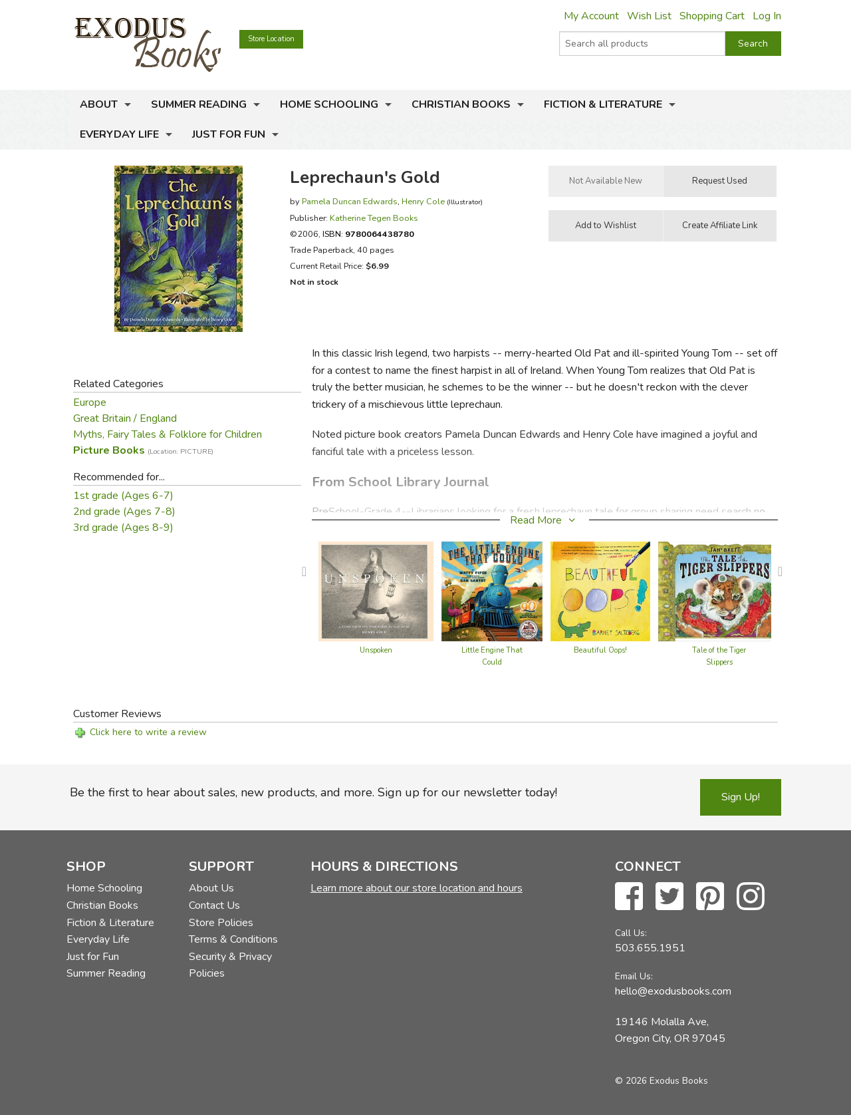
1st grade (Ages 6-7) (123, 495)
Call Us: (631, 933)
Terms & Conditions (233, 939)
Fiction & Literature (603, 104)
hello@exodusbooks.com (673, 991)
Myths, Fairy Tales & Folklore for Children (167, 434)
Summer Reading (199, 104)
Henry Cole (423, 201)
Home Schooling (329, 104)
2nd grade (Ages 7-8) (124, 511)
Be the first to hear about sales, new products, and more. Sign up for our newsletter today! (313, 792)
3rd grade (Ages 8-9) (123, 527)
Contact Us (214, 905)
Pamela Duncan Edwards (350, 201)
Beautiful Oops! (600, 650)
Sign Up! (740, 797)
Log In (767, 16)
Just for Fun (228, 134)
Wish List (649, 16)
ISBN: (368, 233)
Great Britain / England (125, 418)
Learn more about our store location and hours (416, 888)
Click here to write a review (148, 732)
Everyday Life (119, 134)
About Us (211, 888)
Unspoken (376, 650)
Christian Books (461, 104)
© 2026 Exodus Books (661, 1080)
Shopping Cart (712, 16)
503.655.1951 (650, 948)
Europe (89, 402)
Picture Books (143, 450)
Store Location (271, 39)
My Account (591, 16)
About (99, 104)
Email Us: (634, 976)
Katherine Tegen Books (374, 218)
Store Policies (221, 922)
